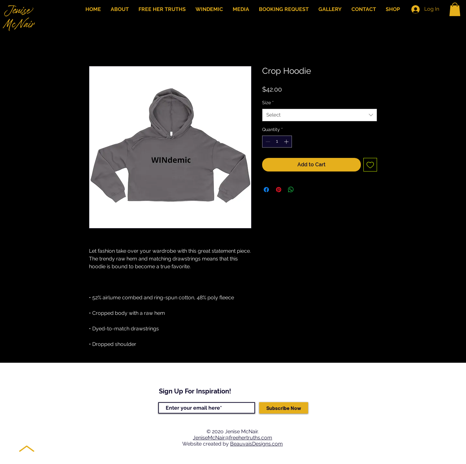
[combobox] (319, 115)
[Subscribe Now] (283, 408)
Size (268, 102)
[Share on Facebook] (266, 189)
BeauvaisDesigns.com (256, 444)
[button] (454, 9)
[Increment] (287, 141)
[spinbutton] (277, 141)
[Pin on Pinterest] (279, 189)
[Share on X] (303, 189)
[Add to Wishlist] (370, 164)
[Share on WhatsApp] (291, 189)
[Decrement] (267, 141)
